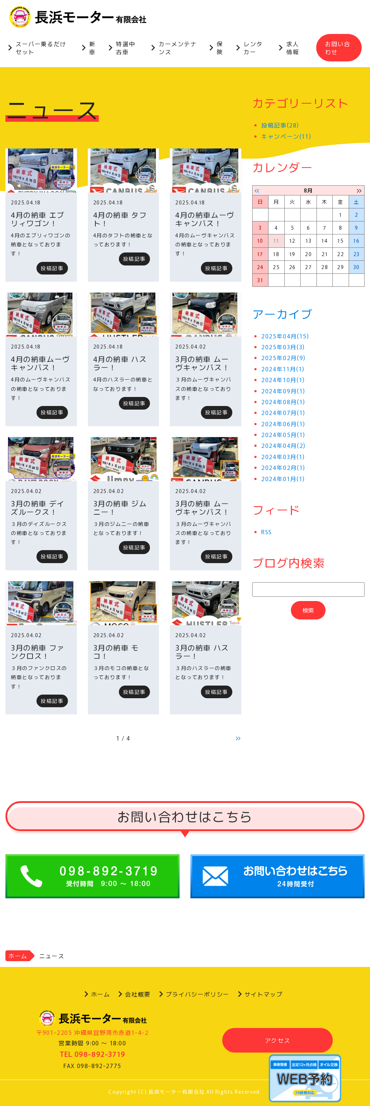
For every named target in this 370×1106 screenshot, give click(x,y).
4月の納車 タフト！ (120, 218)
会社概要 (137, 994)
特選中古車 (125, 47)
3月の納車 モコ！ (116, 651)
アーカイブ (282, 313)
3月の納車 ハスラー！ (202, 651)
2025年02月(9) (283, 358)
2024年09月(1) (283, 390)
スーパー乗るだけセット (41, 47)
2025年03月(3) (283, 346)
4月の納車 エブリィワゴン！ (38, 218)
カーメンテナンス (178, 47)
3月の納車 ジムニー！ (120, 507)
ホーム (17, 955)
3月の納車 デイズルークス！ (38, 507)
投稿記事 (52, 268)
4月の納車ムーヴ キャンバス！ (205, 218)
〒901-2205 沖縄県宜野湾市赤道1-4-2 (92, 1032)
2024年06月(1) (283, 423)
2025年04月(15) (285, 336)
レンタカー (253, 47)
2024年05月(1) (283, 434)
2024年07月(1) (283, 413)
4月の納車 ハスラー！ (120, 363)
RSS (266, 531)
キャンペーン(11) (286, 136)
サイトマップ (264, 994)
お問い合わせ (337, 47)
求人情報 (292, 47)
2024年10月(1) (283, 379)
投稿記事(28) (280, 125)
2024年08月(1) (283, 401)
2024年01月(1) (283, 478)
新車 (92, 47)
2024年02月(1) (283, 467)
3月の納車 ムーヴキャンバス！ (202, 363)
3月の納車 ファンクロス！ (38, 651)
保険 (220, 47)
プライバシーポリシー (197, 994)
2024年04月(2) (283, 445)
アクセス (277, 1040)
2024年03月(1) (283, 456)
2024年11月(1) (283, 368)
